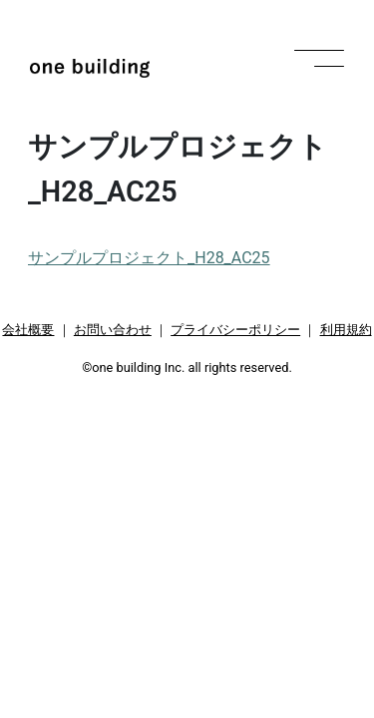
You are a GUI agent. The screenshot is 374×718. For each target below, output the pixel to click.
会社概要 (28, 329)
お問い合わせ (113, 329)
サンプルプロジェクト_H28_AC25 (149, 257)
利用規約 (346, 329)
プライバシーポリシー (235, 329)
